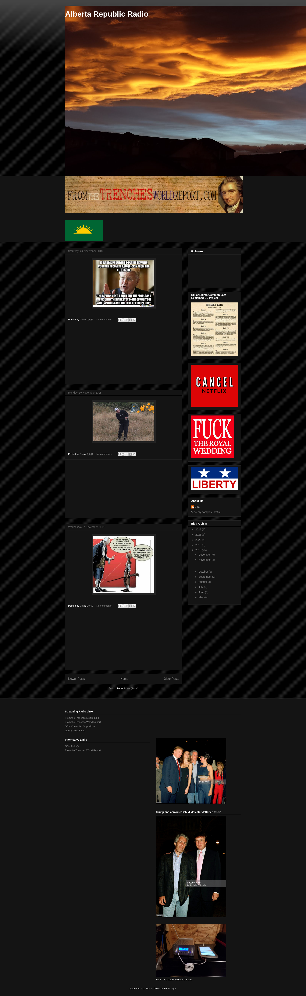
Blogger (171, 988)
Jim (197, 506)
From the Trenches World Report (83, 722)
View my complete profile (206, 512)
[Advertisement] (123, 354)
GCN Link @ (72, 746)
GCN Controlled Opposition (80, 726)
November (204, 559)
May (201, 597)
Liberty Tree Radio (75, 730)
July (201, 586)
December (204, 554)
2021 (198, 534)
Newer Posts (76, 678)
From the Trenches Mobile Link (82, 717)
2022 (198, 529)
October (203, 571)
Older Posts (171, 678)
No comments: (104, 319)
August (202, 581)
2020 (198, 539)
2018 (198, 550)
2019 (198, 544)
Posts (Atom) (131, 688)
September (205, 576)
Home (124, 678)
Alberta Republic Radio (106, 14)
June (201, 592)
